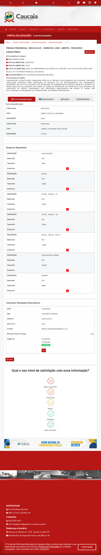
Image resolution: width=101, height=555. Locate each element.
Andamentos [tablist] (83, 99)
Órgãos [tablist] (65, 99)
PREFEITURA (12, 29)
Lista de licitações (55, 42)
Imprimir (90, 52)
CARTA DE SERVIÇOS (73, 29)
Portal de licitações (39, 42)
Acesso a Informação (21, 42)
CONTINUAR (87, 547)
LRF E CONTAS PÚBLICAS (48, 29)
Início (8, 42)
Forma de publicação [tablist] (21, 99)
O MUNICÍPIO (22, 29)
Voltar (10, 359)
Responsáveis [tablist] (46, 99)
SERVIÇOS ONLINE (34, 29)
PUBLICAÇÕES (61, 29)
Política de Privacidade (48, 546)
